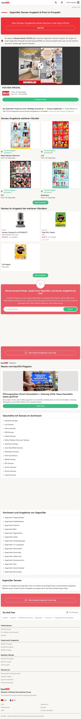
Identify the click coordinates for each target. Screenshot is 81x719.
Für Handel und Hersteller (9, 632)
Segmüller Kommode (12, 552)
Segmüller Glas (9, 564)
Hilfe (2, 704)
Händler (13, 618)
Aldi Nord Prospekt (7, 659)
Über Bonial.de (6, 629)
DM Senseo (8, 463)
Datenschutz (58, 303)
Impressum (44, 704)
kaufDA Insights (6, 677)
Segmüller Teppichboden (13, 518)
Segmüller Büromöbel (12, 572)
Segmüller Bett (9, 529)
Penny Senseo (9, 428)
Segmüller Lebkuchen (12, 556)
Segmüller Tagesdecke (12, 533)
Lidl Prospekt (5, 665)
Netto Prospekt (6, 662)
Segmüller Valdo (10, 537)
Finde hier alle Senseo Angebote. (61, 111)
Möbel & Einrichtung (25, 618)
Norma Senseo (9, 471)
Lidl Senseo (8, 425)
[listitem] (20, 140)
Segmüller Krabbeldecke (13, 521)
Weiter (70, 309)
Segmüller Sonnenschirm (13, 560)
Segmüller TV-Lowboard (13, 545)
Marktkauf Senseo (11, 452)
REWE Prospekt (6, 650)
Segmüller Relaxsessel (12, 549)
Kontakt (43, 707)
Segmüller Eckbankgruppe (14, 541)
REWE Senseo (9, 459)
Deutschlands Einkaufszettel (10, 673)
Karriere (3, 635)
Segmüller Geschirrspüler (13, 568)
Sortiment (48, 618)
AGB (2, 710)
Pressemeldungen (7, 683)
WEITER (40, 28)
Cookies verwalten (46, 710)
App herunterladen (7, 680)
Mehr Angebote (40, 275)
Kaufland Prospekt (7, 647)
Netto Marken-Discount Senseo (16, 440)
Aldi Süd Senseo (10, 456)
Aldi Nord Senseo (10, 444)
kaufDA (5, 618)
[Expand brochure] (40, 66)
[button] (40, 75)
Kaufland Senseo (10, 421)
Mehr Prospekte (40, 202)
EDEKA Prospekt (6, 644)
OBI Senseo (8, 432)
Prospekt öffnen (40, 99)
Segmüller (38, 618)
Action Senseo (9, 467)
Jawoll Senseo (9, 475)
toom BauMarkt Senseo (13, 448)
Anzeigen (76, 7)
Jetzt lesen (40, 406)
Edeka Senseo (9, 436)
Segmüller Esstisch (11, 525)
